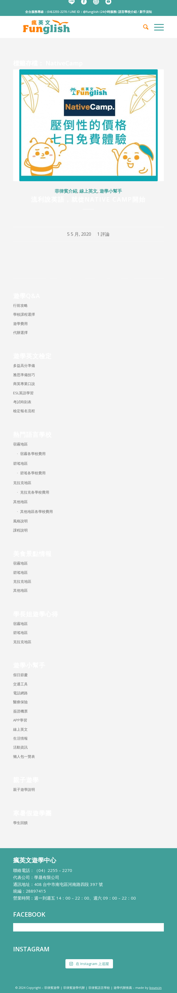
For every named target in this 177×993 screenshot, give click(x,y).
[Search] (143, 27)
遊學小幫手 (111, 191)
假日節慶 (20, 674)
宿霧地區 (20, 444)
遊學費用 (20, 323)
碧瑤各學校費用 (33, 472)
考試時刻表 (22, 401)
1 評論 (103, 234)
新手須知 (146, 12)
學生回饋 (20, 822)
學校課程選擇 (24, 314)
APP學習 (20, 720)
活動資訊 (20, 747)
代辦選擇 (20, 332)
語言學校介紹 (127, 12)
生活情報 (20, 738)
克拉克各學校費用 (34, 492)
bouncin (155, 987)
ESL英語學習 (23, 392)
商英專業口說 (24, 383)
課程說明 (20, 530)
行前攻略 (20, 305)
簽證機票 (20, 711)
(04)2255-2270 (57, 12)
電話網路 (20, 692)
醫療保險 (20, 701)
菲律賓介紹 (66, 191)
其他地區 (20, 501)
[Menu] (156, 27)
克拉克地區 (22, 482)
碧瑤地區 (20, 463)
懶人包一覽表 (24, 756)
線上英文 (88, 191)
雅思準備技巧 (24, 374)
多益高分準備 (24, 365)
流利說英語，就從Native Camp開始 (88, 199)
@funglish (91, 12)
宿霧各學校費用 (33, 453)
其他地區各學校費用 (36, 511)
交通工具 (20, 684)
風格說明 (20, 520)
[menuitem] (143, 27)
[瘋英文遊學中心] (73, 27)
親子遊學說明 (24, 789)
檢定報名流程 (24, 410)
